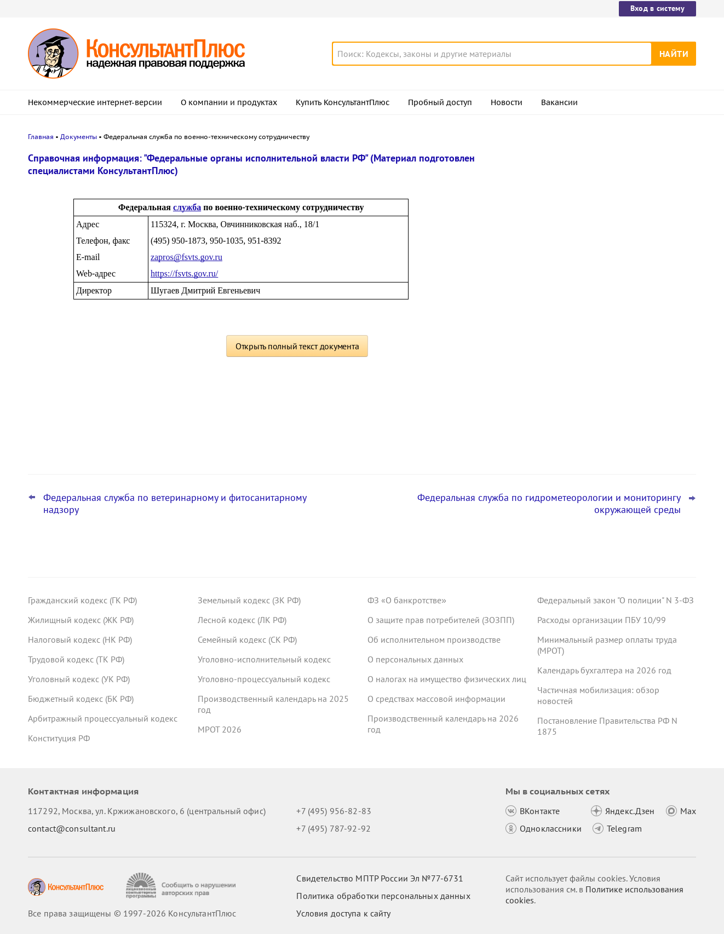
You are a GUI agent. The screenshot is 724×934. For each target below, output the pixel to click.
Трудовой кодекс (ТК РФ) (76, 659)
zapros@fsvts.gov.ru (186, 257)
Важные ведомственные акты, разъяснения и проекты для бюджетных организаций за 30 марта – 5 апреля (615, 339)
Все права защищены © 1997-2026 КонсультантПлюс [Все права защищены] (132, 913)
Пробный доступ (440, 102)
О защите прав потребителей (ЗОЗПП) (440, 619)
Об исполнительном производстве (434, 639)
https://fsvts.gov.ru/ (184, 273)
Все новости (566, 440)
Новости (506, 102)
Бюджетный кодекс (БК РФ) (81, 698)
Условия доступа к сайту (343, 913)
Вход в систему (657, 8)
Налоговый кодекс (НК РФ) (80, 639)
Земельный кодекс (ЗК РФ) (249, 600)
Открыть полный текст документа (297, 346)
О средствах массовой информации (436, 698)
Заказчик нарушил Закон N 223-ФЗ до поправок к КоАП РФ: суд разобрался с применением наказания (614, 404)
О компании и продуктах (229, 102)
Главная (41, 136)
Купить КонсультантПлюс (342, 102)
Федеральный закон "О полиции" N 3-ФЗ (615, 600)
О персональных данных (415, 659)
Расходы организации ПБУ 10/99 (601, 619)
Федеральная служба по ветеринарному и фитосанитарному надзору (174, 504)
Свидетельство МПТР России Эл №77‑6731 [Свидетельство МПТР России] (379, 878)
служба (187, 207)
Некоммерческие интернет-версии (95, 102)
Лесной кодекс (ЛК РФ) (242, 619)
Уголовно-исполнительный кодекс (264, 659)
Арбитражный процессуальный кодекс (102, 718)
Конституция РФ (59, 738)
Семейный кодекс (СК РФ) (247, 639)
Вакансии (559, 102)
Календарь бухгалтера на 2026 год (604, 670)
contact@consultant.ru (72, 828)
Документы (78, 136)
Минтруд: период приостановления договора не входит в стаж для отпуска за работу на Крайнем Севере (615, 274)
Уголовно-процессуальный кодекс (264, 678)
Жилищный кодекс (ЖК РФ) (81, 619)
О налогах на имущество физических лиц (446, 678)
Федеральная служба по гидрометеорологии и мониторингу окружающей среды (549, 504)
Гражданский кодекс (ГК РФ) (82, 600)
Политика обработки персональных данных (383, 895)
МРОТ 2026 (220, 729)
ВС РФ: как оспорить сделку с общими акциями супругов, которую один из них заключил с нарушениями (613, 215)
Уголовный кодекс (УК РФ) (79, 678)
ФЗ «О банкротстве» (406, 600)
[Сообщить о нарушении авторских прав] (182, 885)
